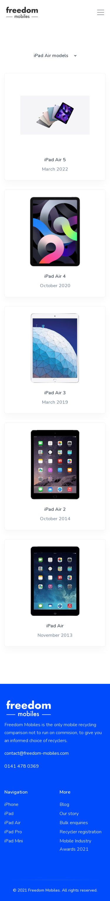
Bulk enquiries (74, 822)
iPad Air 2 (55, 509)
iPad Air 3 (55, 393)
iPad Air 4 (55, 276)
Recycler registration (80, 832)
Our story (69, 813)
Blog (64, 804)
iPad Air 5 (55, 160)
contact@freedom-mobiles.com (36, 753)
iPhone (11, 804)
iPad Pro (13, 832)
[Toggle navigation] (98, 12)
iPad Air (55, 626)
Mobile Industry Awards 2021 (75, 845)
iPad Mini (13, 841)
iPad (8, 813)
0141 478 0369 (21, 766)
